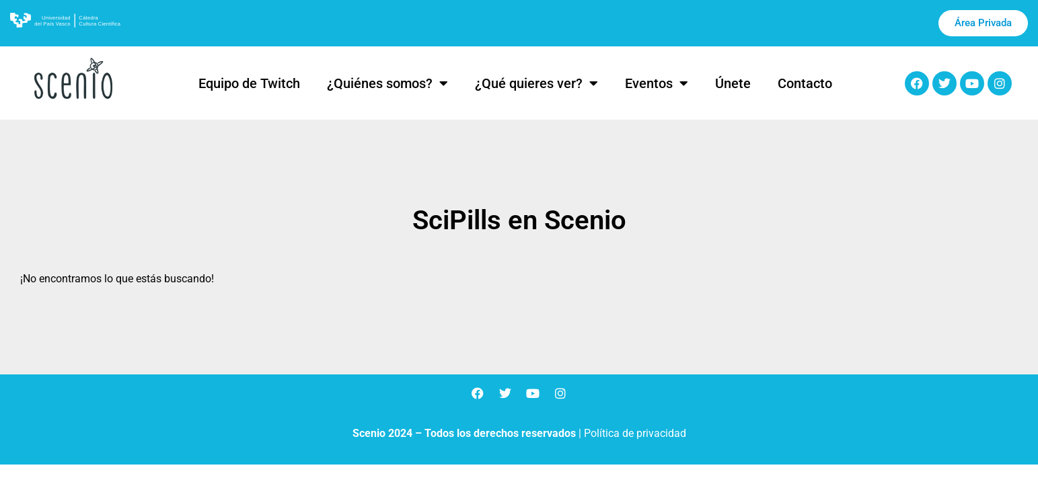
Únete (733, 83)
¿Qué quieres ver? (536, 83)
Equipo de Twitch (249, 83)
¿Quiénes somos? (387, 83)
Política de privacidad (635, 433)
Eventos (656, 83)
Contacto (805, 83)
